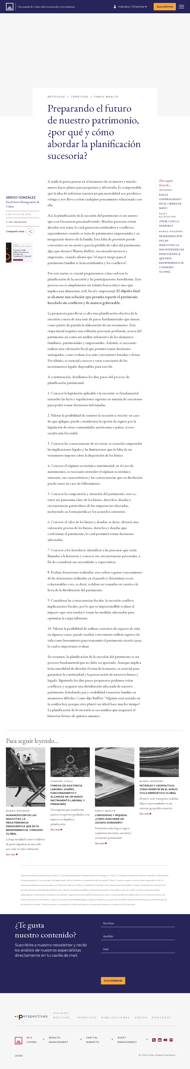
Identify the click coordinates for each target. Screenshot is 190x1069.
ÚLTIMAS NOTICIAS (61, 1015)
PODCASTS (161, 1017)
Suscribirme (165, 6)
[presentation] (129, 966)
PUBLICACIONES (115, 1017)
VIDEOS (141, 1017)
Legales (19, 1055)
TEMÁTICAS (87, 1017)
